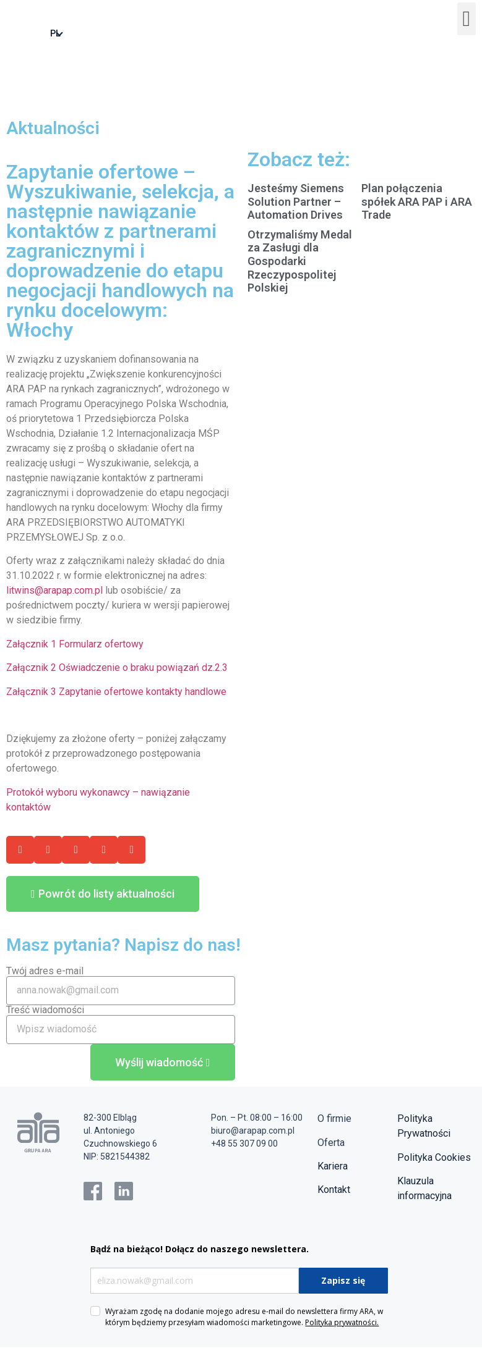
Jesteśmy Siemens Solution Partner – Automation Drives (295, 202)
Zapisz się (343, 1281)
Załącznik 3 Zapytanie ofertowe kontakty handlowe (116, 692)
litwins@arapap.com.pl (54, 591)
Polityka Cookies (434, 1158)
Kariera (332, 1167)
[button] (466, 19)
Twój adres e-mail (45, 972)
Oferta (331, 1143)
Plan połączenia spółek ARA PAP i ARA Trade (416, 202)
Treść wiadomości (45, 1011)
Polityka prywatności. (342, 1323)
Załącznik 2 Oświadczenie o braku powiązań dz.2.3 (117, 668)
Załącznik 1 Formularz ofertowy (75, 645)
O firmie (334, 1119)
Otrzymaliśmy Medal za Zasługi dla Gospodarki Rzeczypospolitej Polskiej (299, 262)
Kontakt (333, 1190)
